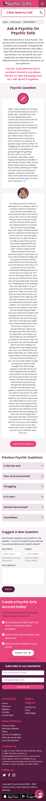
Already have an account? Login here (23, 659)
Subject (28, 549)
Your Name (7, 549)
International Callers (26, 787)
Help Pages (30, 713)
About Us (6, 706)
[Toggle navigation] (42, 3)
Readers (6, 709)
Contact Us (30, 707)
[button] (23, 12)
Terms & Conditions (11, 734)
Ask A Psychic (15, 22)
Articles (5, 712)
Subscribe (23, 687)
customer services (10, 761)
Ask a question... (9, 565)
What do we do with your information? (11, 739)
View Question (29, 22)
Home (5, 22)
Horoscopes (7, 715)
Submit (8, 589)
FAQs (27, 710)
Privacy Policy (8, 725)
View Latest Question (23, 443)
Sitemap (6, 790)
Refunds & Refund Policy (10, 730)
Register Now (23, 652)
